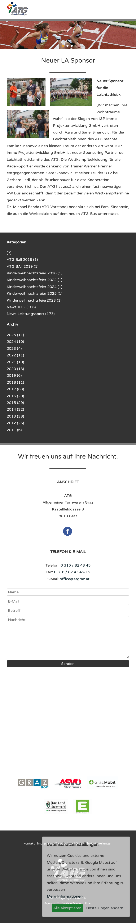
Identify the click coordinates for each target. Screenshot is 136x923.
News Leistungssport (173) (31, 313)
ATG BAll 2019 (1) (23, 266)
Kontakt (29, 843)
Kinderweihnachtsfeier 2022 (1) (34, 280)
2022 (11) (15, 355)
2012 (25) (15, 423)
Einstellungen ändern (104, 908)
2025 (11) (15, 335)
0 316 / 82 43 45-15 (72, 572)
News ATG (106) (21, 307)
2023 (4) (14, 348)
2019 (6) (14, 375)
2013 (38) (15, 416)
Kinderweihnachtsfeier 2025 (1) (34, 293)
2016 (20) (15, 396)
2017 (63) (15, 389)
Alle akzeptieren (67, 908)
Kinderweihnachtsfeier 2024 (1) (34, 286)
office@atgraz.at (74, 579)
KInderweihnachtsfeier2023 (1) (34, 300)
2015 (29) (15, 402)
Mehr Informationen (65, 896)
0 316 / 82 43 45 (76, 565)
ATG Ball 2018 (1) (22, 259)
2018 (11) (15, 382)
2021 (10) (15, 362)
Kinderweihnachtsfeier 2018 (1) (34, 273)
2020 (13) (15, 368)
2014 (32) (15, 409)
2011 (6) (14, 430)
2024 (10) (15, 341)
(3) (9, 253)
